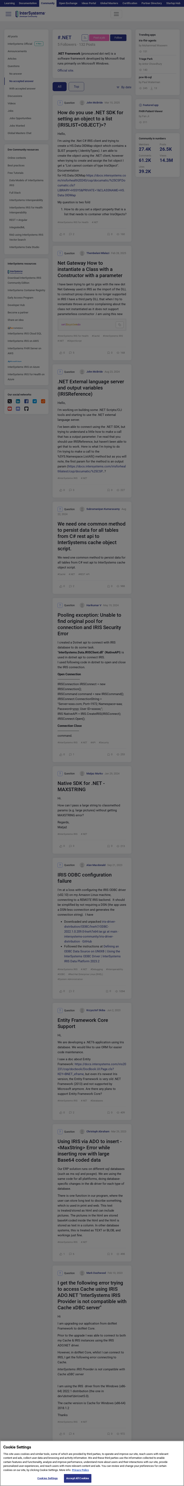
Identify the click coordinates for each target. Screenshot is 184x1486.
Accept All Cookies (77, 1478)
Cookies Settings (47, 1478)
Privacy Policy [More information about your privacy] (80, 1470)
